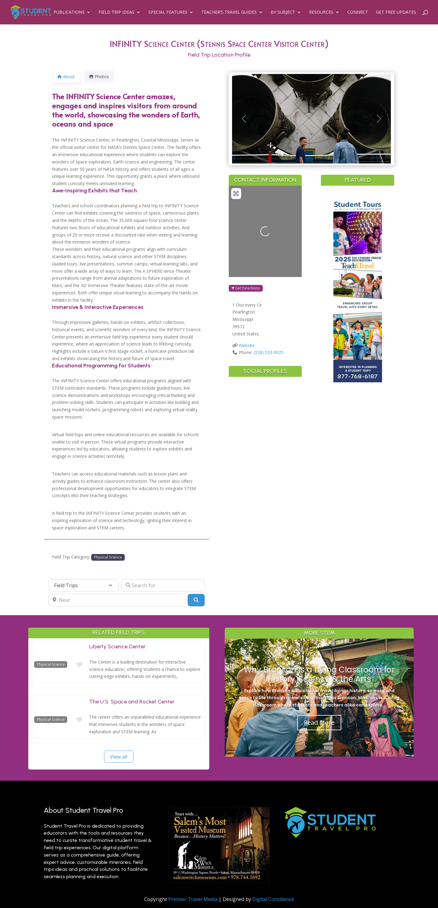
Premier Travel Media (192, 899)
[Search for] (163, 585)
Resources (321, 12)
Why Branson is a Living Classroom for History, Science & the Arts (319, 674)
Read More (319, 722)
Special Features (167, 12)
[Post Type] (83, 585)
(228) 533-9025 (268, 352)
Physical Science (108, 557)
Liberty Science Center (117, 646)
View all (118, 756)
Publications (69, 12)
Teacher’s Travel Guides (229, 12)
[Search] (196, 600)
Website (247, 345)
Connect (357, 12)
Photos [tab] (99, 76)
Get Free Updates (396, 12)
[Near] (116, 600)
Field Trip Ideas (116, 12)
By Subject (283, 12)
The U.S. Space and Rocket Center (131, 701)
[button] (244, 118)
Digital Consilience (273, 899)
